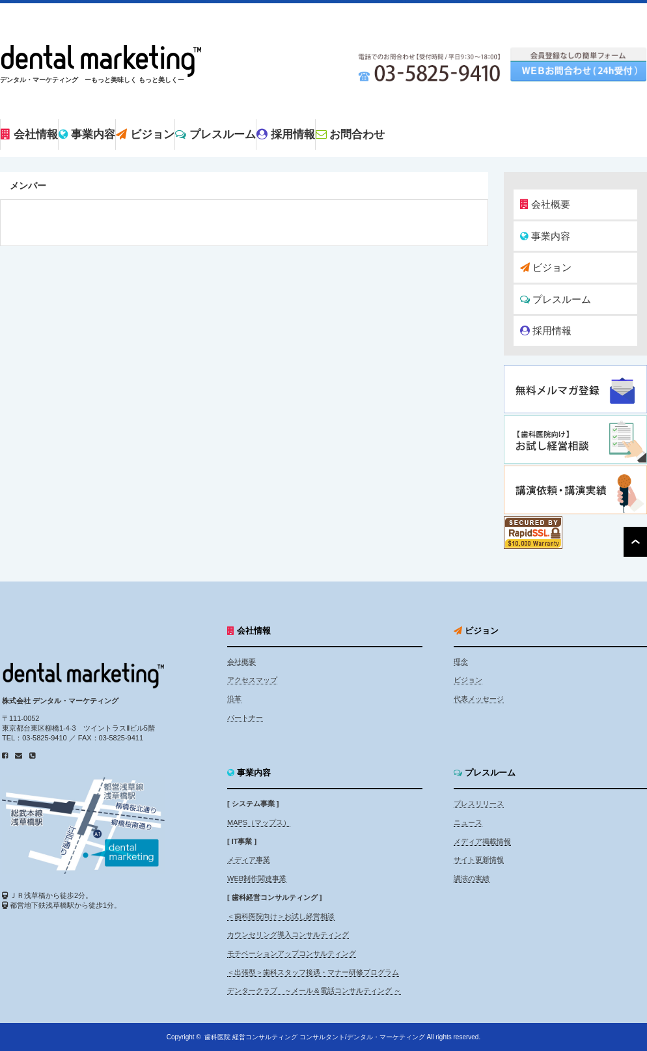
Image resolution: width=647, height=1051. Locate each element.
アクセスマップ (252, 680)
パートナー (245, 718)
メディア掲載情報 (482, 841)
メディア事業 (248, 859)
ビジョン (545, 267)
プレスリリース (479, 803)
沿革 (234, 699)
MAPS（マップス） (258, 822)
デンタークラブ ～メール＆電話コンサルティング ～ (314, 990)
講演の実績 (471, 878)
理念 (461, 662)
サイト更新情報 (479, 859)
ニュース (468, 822)
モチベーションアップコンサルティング (291, 953)
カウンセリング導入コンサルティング (288, 934)
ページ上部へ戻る (635, 542)
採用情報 (545, 330)
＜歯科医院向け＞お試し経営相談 (281, 916)
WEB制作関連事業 (256, 878)
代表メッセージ (479, 699)
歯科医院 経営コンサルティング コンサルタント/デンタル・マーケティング (314, 1037)
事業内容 (545, 236)
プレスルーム (555, 299)
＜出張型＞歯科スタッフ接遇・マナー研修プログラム (313, 972)
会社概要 (545, 204)
